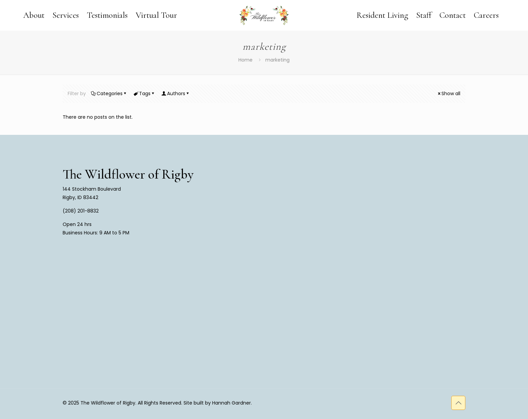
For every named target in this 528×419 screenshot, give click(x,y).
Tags (144, 93)
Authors (175, 93)
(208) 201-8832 (81, 210)
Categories (109, 93)
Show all (448, 93)
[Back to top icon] (458, 403)
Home (245, 59)
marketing (277, 59)
